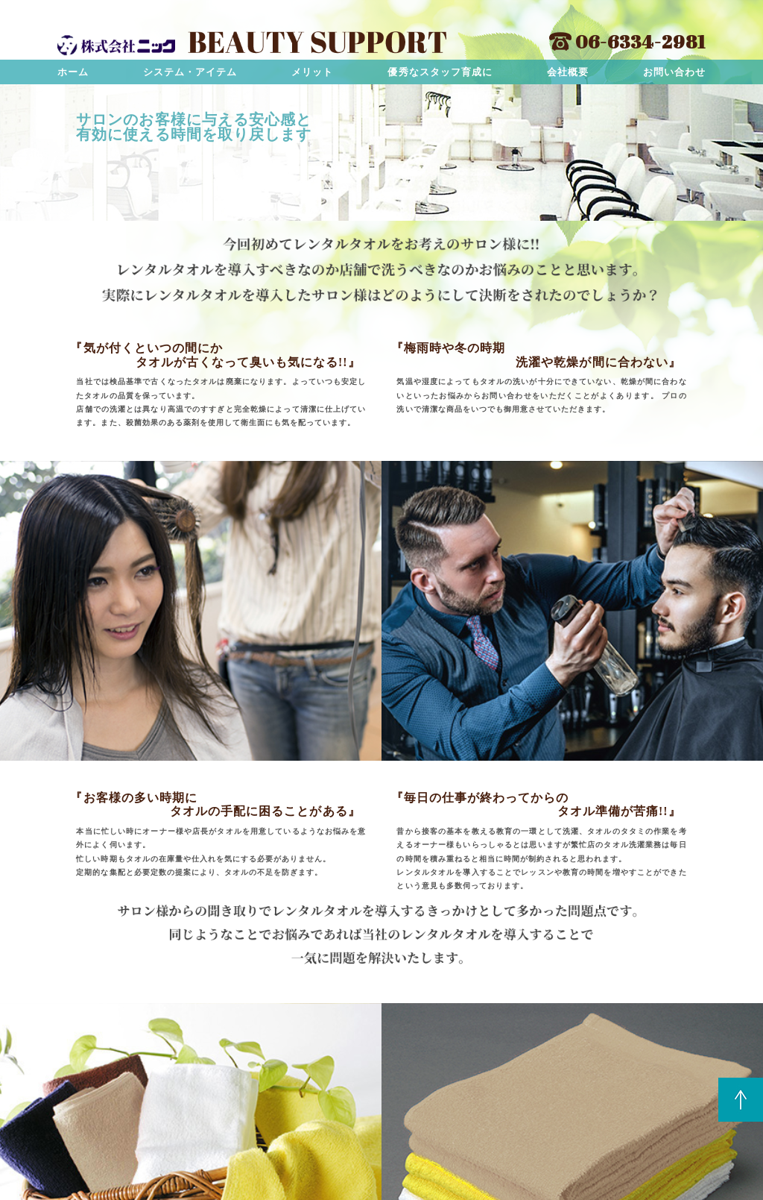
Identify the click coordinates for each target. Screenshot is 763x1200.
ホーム (73, 72)
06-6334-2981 (627, 41)
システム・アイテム (190, 72)
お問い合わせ (674, 72)
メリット (312, 72)
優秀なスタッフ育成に (439, 72)
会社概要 (568, 72)
